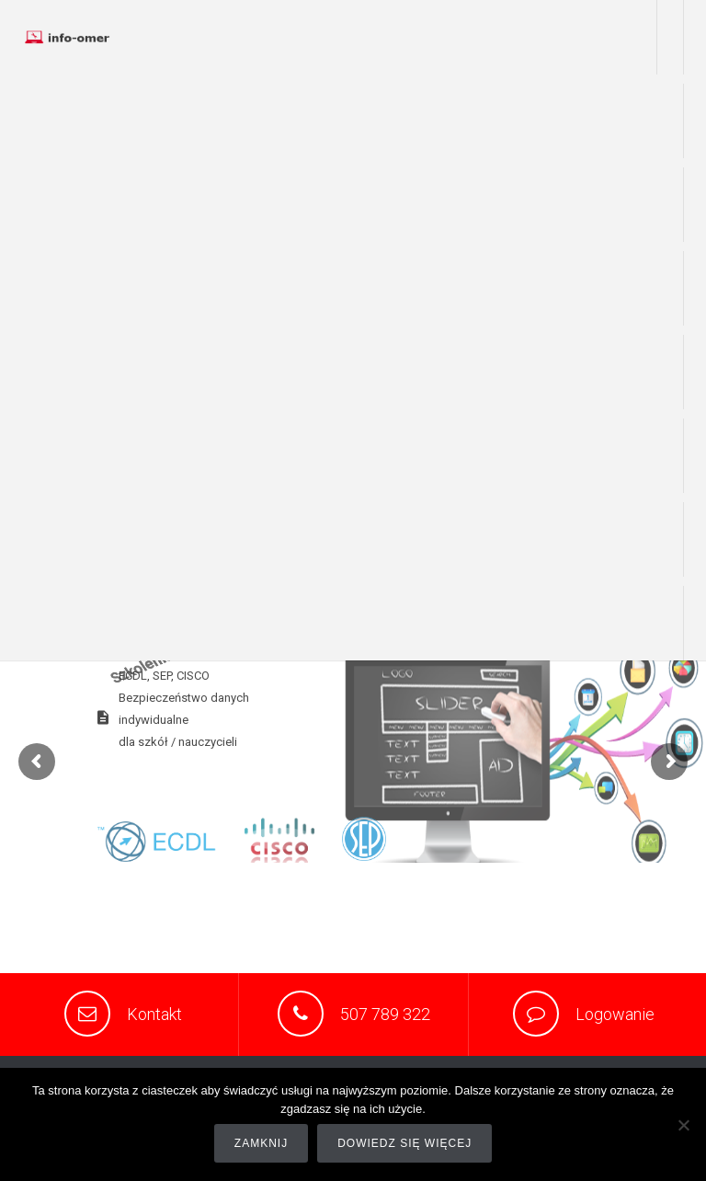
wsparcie (672, 288)
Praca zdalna (670, 37)
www (674, 372)
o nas (673, 121)
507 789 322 (385, 1014)
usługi (673, 204)
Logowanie (615, 1014)
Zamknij (261, 1143)
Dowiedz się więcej (404, 1143)
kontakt (672, 623)
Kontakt (154, 1014)
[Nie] (683, 1125)
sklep (673, 456)
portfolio (671, 539)
